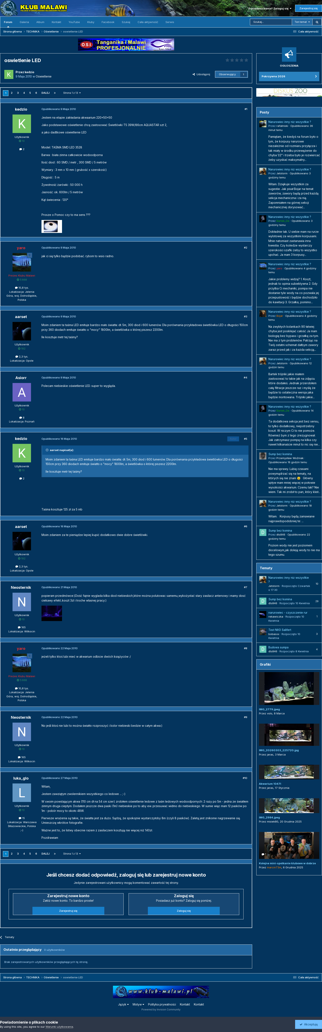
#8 (245, 648)
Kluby (90, 22)
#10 (245, 778)
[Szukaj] (271, 22)
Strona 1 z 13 (72, 92)
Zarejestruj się (308, 8)
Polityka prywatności (162, 1004)
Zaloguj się (184, 910)
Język (123, 1004)
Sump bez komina (280, 454)
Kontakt (56, 22)
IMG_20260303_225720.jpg (279, 750)
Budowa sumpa (278, 647)
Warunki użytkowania (59, 1026)
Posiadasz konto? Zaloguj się (269, 8)
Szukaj (126, 22)
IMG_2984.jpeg (269, 817)
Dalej (45, 92)
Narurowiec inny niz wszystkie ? (289, 122)
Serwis (170, 22)
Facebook (108, 22)
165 (22, 627)
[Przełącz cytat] (47, 450)
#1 (246, 109)
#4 (245, 377)
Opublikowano (287, 462)
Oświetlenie (44, 76)
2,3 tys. (21, 356)
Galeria (24, 22)
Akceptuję (309, 1024)
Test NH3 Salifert (279, 630)
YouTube (74, 22)
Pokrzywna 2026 (273, 76)
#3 (245, 316)
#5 (245, 438)
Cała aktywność (148, 22)
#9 (245, 717)
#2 (245, 247)
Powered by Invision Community (161, 1009)
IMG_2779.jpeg (269, 709)
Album (40, 22)
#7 (245, 587)
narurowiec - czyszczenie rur (287, 612)
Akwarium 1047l (270, 783)
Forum (8, 23)
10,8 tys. (22, 287)
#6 (245, 526)
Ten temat (300, 21)
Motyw (138, 1004)
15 (22, 818)
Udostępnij (201, 74)
